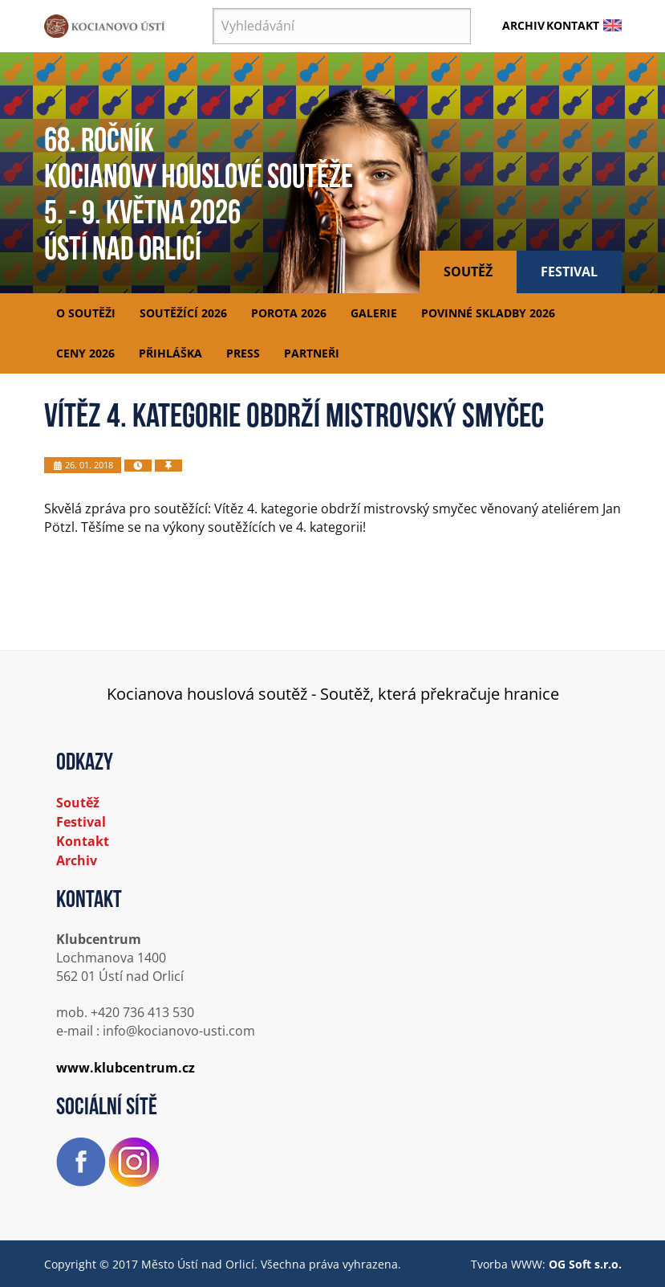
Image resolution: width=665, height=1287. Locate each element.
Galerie (374, 313)
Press (243, 353)
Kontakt (572, 25)
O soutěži (86, 313)
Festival (569, 271)
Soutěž (468, 271)
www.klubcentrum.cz (125, 1068)
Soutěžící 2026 (183, 313)
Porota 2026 (288, 313)
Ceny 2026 (85, 353)
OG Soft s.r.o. (585, 1264)
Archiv (523, 25)
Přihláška (170, 353)
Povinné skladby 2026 (488, 313)
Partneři (311, 353)
